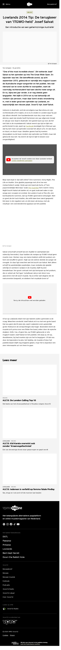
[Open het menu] (6, 4)
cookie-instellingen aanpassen (22, 160)
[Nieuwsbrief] (52, 4)
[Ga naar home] (30, 4)
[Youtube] (18, 524)
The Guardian (33, 188)
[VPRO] (10, 622)
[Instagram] (7, 524)
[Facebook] (11, 524)
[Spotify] (4, 524)
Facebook (30, 126)
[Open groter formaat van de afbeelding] (30, 227)
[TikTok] (14, 524)
